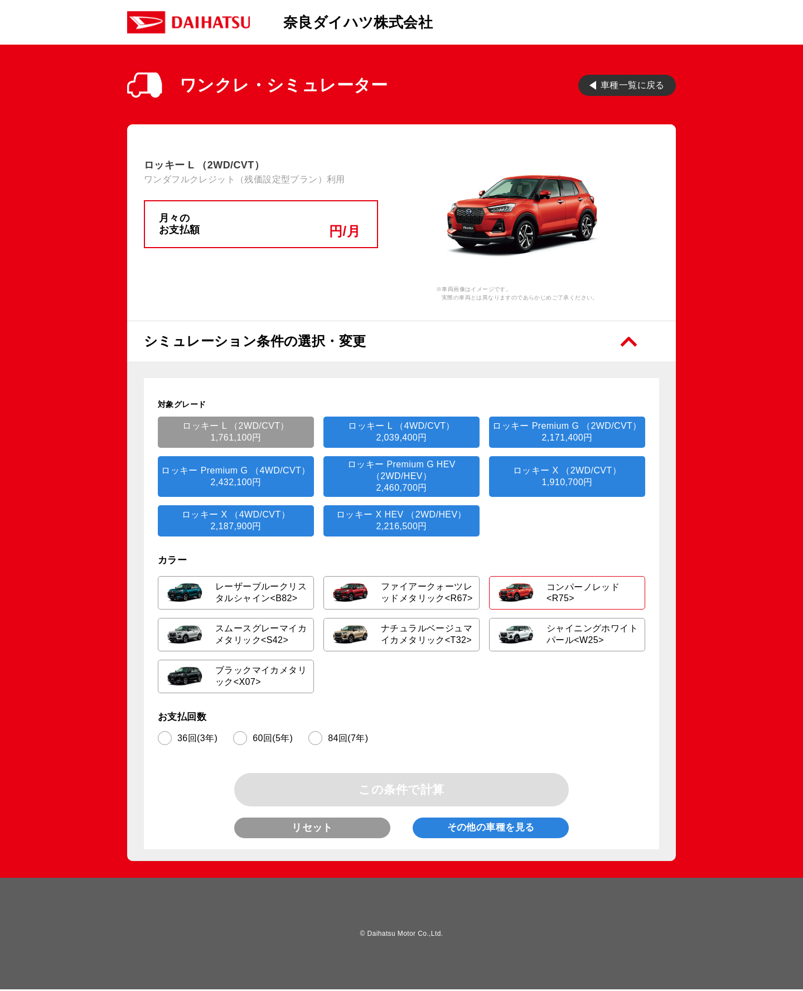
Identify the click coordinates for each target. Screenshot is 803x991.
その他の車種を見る (491, 829)
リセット (312, 828)
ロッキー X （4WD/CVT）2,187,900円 (236, 520)
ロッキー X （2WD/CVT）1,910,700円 (567, 476)
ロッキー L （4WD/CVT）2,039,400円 (401, 431)
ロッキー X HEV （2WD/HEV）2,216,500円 (401, 520)
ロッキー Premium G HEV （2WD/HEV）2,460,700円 (401, 476)
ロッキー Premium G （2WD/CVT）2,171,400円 (566, 431)
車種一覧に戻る (633, 84)
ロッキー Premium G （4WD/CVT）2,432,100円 (235, 476)
